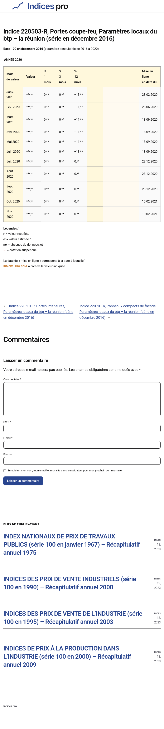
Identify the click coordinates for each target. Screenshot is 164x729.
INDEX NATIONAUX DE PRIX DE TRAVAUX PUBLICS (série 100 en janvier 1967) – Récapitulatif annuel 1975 (71, 544)
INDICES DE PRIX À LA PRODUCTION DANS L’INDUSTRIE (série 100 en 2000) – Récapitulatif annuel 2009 (67, 656)
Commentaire (12, 379)
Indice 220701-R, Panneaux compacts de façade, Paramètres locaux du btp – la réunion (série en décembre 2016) (117, 312)
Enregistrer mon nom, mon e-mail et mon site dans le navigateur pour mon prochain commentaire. (65, 470)
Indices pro (10, 706)
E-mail (7, 438)
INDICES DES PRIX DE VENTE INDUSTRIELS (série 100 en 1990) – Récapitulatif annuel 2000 (69, 583)
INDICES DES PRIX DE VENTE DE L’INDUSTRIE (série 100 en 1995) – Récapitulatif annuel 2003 (72, 617)
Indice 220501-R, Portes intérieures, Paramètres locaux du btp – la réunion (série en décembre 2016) (38, 312)
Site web (8, 454)
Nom (7, 421)
